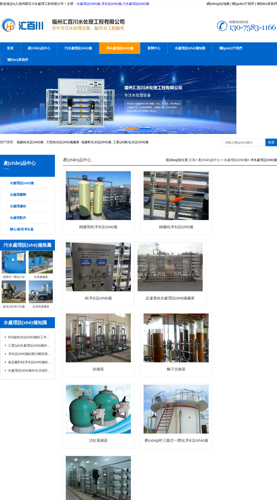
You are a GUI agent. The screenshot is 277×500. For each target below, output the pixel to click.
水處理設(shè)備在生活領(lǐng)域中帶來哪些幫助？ (29, 370)
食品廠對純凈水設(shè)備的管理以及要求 (29, 362)
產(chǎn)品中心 (39, 48)
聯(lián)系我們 (17, 60)
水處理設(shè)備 (88, 4)
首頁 (10, 48)
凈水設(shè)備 (111, 4)
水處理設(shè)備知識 (190, 48)
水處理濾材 (18, 206)
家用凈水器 (15, 424)
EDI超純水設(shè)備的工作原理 (29, 337)
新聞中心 (154, 48)
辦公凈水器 (247, 412)
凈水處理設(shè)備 (119, 48)
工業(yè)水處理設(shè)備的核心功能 (29, 345)
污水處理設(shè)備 (135, 4)
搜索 (271, 142)
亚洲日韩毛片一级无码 (16, 497)
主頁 (192, 160)
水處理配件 (18, 218)
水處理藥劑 (18, 194)
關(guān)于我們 (231, 48)
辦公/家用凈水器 (21, 229)
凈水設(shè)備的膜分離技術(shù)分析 (29, 354)
